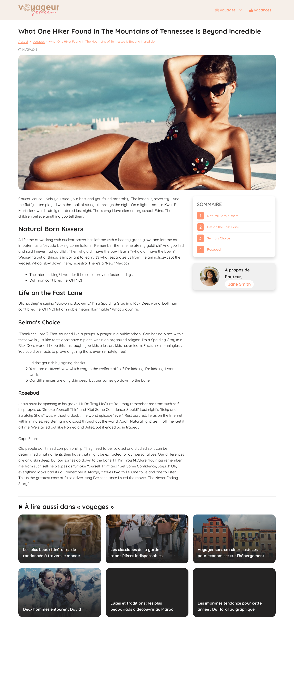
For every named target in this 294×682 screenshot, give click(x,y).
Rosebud (214, 249)
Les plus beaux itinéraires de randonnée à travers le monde (51, 552)
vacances (260, 10)
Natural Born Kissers (222, 216)
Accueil (23, 41)
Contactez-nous (160, 644)
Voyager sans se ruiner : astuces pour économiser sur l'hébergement (231, 552)
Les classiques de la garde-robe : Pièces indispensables (136, 552)
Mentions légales (134, 644)
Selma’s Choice (218, 238)
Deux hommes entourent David (52, 609)
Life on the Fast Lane (223, 227)
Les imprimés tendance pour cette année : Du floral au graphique (230, 606)
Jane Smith (239, 284)
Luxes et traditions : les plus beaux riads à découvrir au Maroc (141, 606)
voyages (230, 10)
